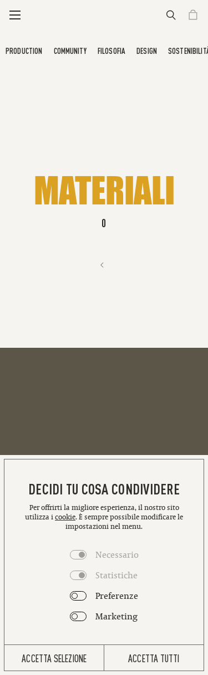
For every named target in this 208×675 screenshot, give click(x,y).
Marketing (116, 616)
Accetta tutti (153, 657)
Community (70, 50)
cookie (65, 517)
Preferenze (116, 595)
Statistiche (116, 575)
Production (24, 50)
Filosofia (111, 50)
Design (146, 50)
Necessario (117, 554)
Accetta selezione (54, 657)
